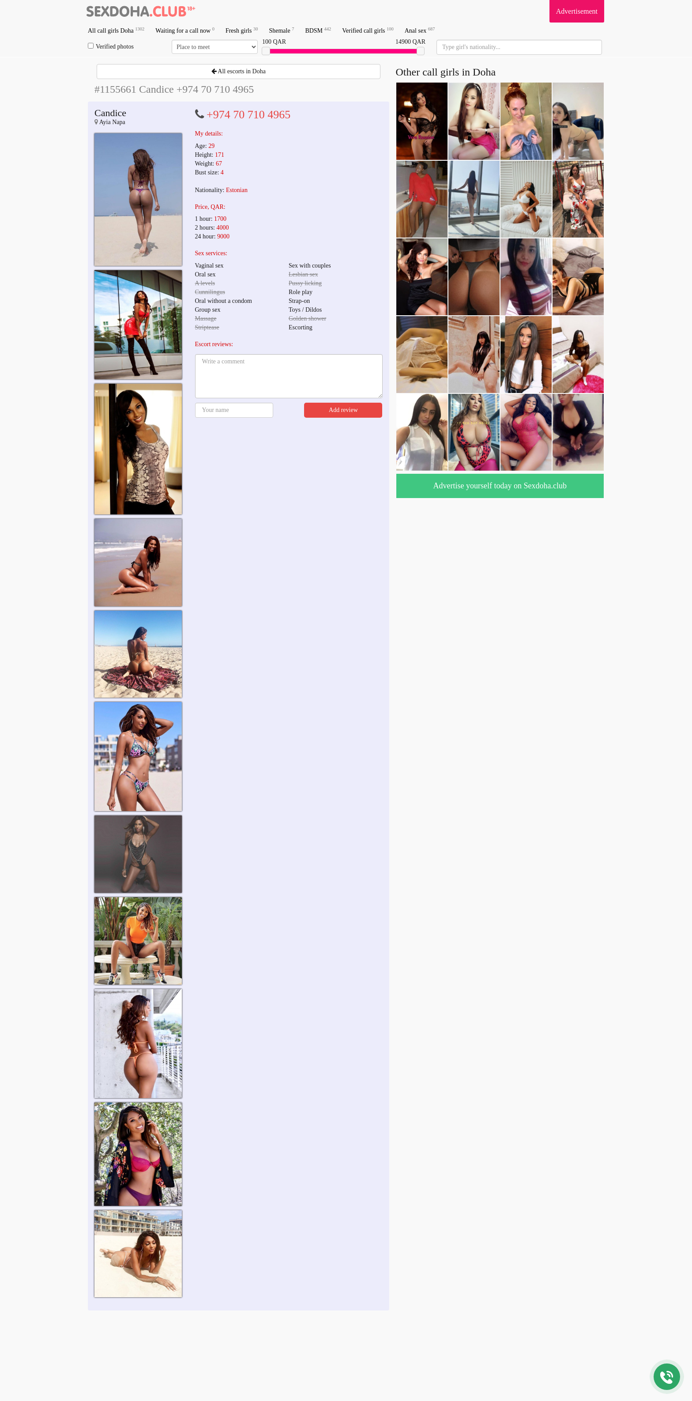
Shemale (281, 30)
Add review (343, 410)
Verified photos (111, 46)
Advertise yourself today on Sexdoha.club (500, 485)
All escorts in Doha (238, 71)
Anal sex (420, 30)
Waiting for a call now (184, 30)
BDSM (318, 30)
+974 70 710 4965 (248, 114)
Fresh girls (242, 30)
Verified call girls (367, 30)
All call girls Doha (116, 30)
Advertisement (577, 11)
